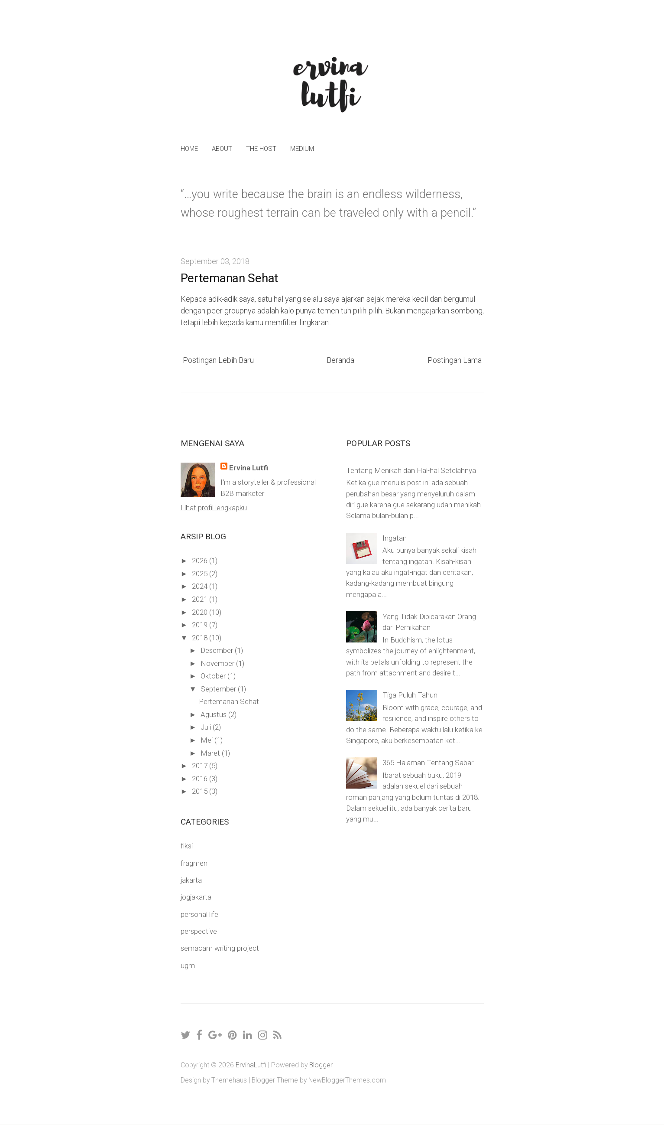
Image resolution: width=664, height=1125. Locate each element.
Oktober (214, 676)
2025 (200, 573)
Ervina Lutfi (248, 467)
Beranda (340, 360)
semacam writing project (220, 948)
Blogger (321, 1065)
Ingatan (394, 538)
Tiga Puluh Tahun (409, 695)
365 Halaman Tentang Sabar (427, 762)
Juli (207, 727)
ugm (188, 965)
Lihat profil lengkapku (214, 507)
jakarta (191, 880)
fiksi (187, 845)
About (222, 149)
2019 (200, 624)
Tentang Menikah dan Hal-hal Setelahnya (411, 470)
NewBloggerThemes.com (347, 1080)
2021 (200, 599)
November (218, 663)
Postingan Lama (455, 360)
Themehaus (229, 1080)
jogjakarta (196, 897)
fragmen (194, 863)
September (219, 689)
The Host (261, 149)
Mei (207, 740)
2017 (200, 765)
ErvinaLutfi (251, 1065)
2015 (200, 791)
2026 (200, 560)
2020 (200, 612)
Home (189, 149)
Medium (302, 149)
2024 (200, 586)
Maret (211, 753)
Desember (218, 650)
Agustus (214, 714)
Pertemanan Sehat (230, 278)
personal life (199, 914)
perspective (199, 931)
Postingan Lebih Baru (218, 360)
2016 (200, 778)
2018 (200, 637)
